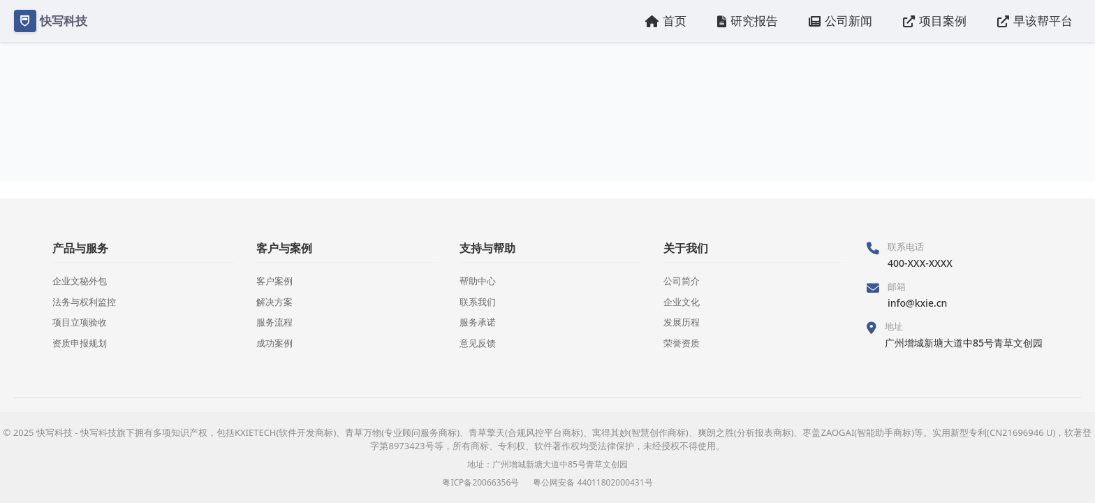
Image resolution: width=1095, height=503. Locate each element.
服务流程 (274, 322)
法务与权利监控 (84, 302)
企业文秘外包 (79, 281)
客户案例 (274, 281)
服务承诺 (478, 322)
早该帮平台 (1035, 21)
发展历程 (681, 322)
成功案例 (274, 343)
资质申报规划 (79, 343)
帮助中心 (478, 281)
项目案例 (935, 21)
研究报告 (747, 21)
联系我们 (478, 302)
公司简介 (681, 281)
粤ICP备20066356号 (480, 482)
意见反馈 (478, 343)
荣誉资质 (681, 343)
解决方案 (274, 302)
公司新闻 (840, 21)
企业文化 (681, 302)
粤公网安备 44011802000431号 (592, 482)
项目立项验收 (79, 322)
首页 (665, 21)
